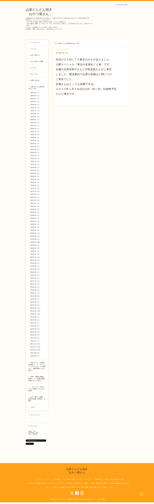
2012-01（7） (35, 341)
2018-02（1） (35, 185)
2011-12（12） (35, 344)
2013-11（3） (35, 284)
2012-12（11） (35, 314)
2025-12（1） (35, 92)
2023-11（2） (35, 110)
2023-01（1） (35, 119)
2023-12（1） (35, 107)
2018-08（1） (35, 167)
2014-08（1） (35, 266)
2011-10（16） (35, 350)
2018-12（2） (35, 158)
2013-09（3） (35, 290)
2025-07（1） (35, 95)
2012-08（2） (35, 320)
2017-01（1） (35, 203)
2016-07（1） (35, 212)
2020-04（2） (35, 140)
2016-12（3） (35, 206)
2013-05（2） (35, 299)
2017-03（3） (35, 200)
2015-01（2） (35, 251)
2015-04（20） (35, 242)
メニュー (33, 49)
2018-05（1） (35, 176)
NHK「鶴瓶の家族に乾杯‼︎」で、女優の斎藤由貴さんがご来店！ (36, 378)
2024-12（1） (35, 98)
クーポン (33, 68)
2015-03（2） (35, 245)
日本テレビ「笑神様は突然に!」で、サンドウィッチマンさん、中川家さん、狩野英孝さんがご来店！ (37, 366)
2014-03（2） (35, 272)
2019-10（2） (35, 143)
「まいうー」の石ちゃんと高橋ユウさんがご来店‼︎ (36, 389)
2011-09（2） (35, 353)
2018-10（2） (35, 164)
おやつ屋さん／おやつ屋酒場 (63, 499)
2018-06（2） (35, 173)
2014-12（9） (35, 254)
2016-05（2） (35, 215)
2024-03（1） (35, 104)
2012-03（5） (35, 335)
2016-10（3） (35, 209)
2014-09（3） (35, 263)
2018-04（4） (35, 179)
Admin (100, 499)
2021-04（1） (35, 125)
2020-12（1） (35, 128)
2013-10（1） (35, 287)
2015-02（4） (35, 248)
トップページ (34, 42)
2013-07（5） (35, 293)
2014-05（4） (35, 269)
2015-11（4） (35, 221)
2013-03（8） (35, 305)
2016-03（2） (35, 218)
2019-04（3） (35, 152)
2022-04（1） (35, 122)
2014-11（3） (35, 257)
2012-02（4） (35, 338)
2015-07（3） (35, 233)
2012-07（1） (35, 323)
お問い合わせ (34, 80)
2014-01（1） (35, 278)
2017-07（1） (35, 194)
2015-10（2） (35, 224)
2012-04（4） (35, 332)
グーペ (95, 499)
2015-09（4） (35, 227)
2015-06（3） (35, 236)
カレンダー (33, 74)
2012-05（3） (35, 329)
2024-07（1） (35, 101)
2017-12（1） (35, 188)
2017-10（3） (35, 191)
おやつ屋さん (34, 55)
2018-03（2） (35, 182)
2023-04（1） (35, 116)
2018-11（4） (35, 161)
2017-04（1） (35, 197)
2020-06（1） (35, 137)
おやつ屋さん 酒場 (36, 61)
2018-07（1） (35, 170)
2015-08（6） (35, 230)
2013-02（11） (35, 308)
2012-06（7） (35, 326)
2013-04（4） (35, 302)
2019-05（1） (35, 149)
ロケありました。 (63, 53)
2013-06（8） (35, 296)
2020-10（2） (35, 134)
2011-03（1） (35, 356)
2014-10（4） (35, 260)
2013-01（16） (35, 311)
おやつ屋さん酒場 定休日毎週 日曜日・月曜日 (36, 399)
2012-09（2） (35, 317)
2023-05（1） (35, 113)
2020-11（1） (35, 131)
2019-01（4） (35, 155)
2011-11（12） (35, 347)
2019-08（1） (35, 146)
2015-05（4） (35, 239)
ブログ (32, 407)
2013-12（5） (35, 281)
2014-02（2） (35, 275)
